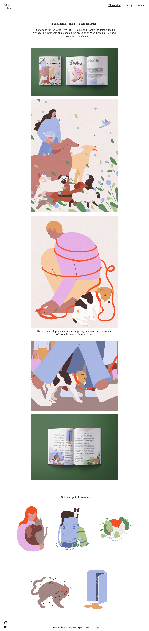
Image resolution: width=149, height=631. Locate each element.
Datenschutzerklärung (90, 627)
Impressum (74, 627)
